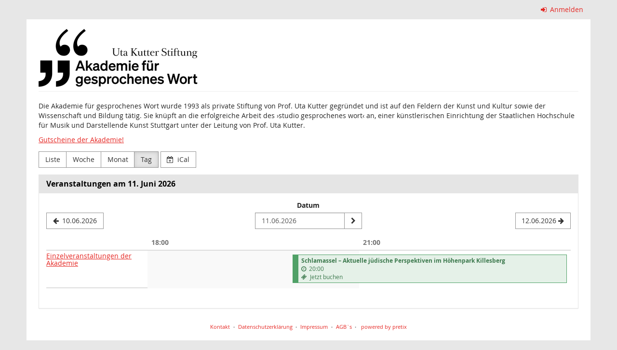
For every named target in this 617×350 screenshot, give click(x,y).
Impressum (314, 326)
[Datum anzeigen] (353, 221)
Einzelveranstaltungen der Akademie (89, 259)
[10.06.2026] (75, 221)
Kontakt (220, 326)
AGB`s (344, 326)
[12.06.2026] (543, 221)
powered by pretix (384, 326)
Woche (83, 159)
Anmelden (562, 9)
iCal (178, 159)
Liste (52, 159)
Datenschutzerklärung (265, 326)
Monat (117, 159)
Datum (308, 205)
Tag (146, 159)
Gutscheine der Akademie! (81, 139)
